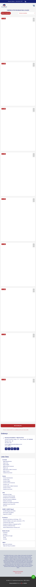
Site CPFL (5, 505)
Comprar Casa (6, 479)
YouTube (5, 539)
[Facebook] (6, 449)
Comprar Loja (6, 484)
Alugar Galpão (6, 464)
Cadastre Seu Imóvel (7, 472)
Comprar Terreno (7, 487)
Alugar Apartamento (7, 461)
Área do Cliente (11, 1)
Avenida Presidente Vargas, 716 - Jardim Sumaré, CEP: (19, 439)
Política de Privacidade (18, 571)
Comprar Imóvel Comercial (9, 482)
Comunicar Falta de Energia (9, 496)
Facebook (5, 532)
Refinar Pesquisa (5, 13)
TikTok (4, 537)
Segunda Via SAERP (7, 514)
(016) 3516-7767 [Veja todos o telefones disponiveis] (19, 1)
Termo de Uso (18, 572)
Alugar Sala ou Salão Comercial (9, 469)
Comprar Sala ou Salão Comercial (10, 486)
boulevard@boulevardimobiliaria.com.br (13, 444)
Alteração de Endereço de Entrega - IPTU (12, 519)
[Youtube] (12, 449)
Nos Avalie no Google (7, 535)
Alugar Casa (5, 463)
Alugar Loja (5, 467)
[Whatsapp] (17, 449)
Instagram (5, 534)
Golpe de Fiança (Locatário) (9, 545)
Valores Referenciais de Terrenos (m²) (11, 527)
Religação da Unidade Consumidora (11, 502)
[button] (25, 1)
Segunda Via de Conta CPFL (9, 504)
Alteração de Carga (7, 494)
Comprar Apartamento (8, 477)
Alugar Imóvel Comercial (8, 466)
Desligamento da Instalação (9, 497)
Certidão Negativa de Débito (9, 510)
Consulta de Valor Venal (8, 522)
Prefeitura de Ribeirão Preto (9, 525)
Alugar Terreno (6, 471)
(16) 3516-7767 (8, 442)
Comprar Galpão (6, 481)
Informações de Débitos (8, 512)
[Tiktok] (15, 449)
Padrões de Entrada (7, 500)
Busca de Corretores (7, 544)
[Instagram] (9, 449)
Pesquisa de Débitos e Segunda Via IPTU (12, 524)
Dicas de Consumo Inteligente (9, 499)
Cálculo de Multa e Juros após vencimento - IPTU (14, 520)
